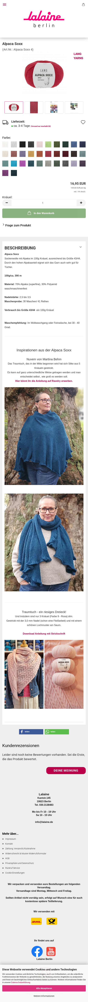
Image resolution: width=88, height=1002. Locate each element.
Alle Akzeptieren (44, 988)
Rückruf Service (12, 868)
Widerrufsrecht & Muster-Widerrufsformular (25, 853)
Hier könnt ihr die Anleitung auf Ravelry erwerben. (44, 432)
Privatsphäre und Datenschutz (19, 863)
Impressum (10, 839)
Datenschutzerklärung (20, 982)
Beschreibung (20, 247)
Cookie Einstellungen (15, 873)
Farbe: (6, 137)
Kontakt (9, 844)
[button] (6, 202)
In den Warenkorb (40, 212)
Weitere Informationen (44, 996)
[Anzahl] (44, 202)
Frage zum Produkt (18, 225)
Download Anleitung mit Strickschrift (44, 633)
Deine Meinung (66, 770)
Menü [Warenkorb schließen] (4, 4)
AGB (7, 858)
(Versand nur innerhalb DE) (41, 126)
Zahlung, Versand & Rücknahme (20, 848)
